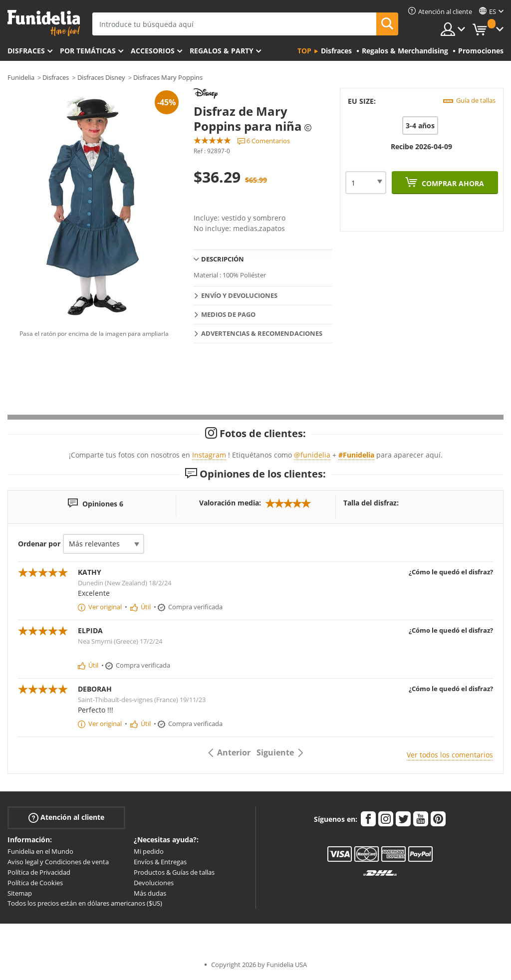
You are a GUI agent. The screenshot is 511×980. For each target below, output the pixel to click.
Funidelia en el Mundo (40, 851)
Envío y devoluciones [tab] (239, 295)
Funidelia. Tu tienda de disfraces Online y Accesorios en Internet (43, 23)
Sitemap (19, 893)
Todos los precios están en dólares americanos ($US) (84, 903)
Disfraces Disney (101, 77)
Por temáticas (88, 50)
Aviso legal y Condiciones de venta (58, 861)
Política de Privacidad (38, 872)
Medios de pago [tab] (228, 314)
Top (304, 50)
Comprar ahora (452, 183)
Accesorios (153, 50)
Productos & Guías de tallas (174, 872)
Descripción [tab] (222, 258)
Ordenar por (39, 543)
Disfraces (26, 50)
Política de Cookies (35, 882)
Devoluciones (154, 882)
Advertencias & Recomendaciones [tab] (261, 333)
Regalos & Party (222, 50)
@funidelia (312, 455)
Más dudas (150, 893)
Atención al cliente (66, 817)
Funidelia (20, 77)
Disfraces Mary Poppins (168, 77)
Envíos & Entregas (160, 861)
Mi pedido (149, 851)
